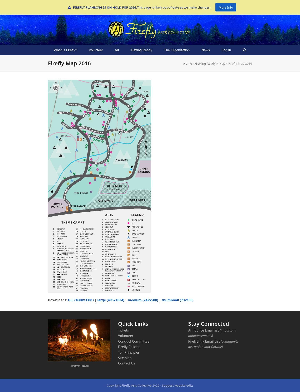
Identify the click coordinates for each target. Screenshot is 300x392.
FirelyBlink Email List (204, 341)
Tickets (123, 330)
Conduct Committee (133, 341)
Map (222, 63)
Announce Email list (203, 330)
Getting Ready (205, 63)
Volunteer (125, 335)
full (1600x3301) (81, 300)
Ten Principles (129, 352)
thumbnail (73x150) (178, 300)
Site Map (125, 358)
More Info (226, 7)
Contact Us (126, 363)
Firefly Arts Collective (137, 385)
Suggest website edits (177, 385)
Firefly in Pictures (80, 365)
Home (187, 63)
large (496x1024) (110, 300)
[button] (244, 50)
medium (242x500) (143, 300)
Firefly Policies (129, 346)
